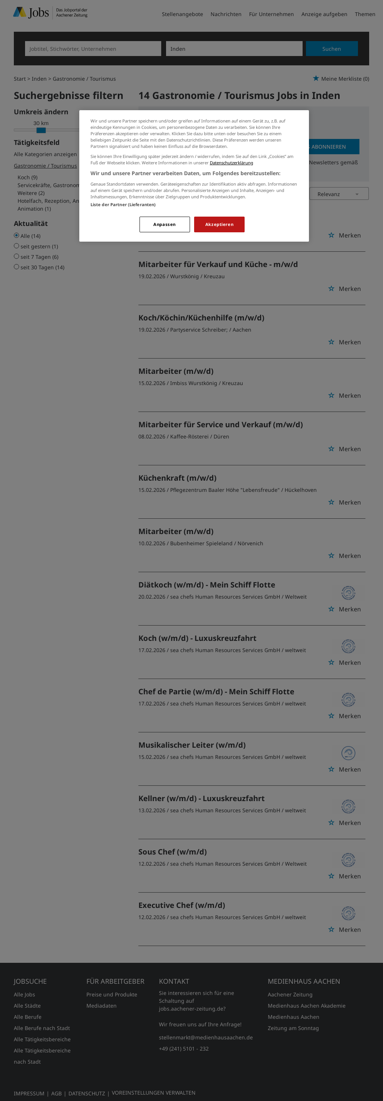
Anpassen (164, 224)
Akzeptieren (219, 224)
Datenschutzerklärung (231, 162)
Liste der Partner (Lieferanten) (123, 204)
